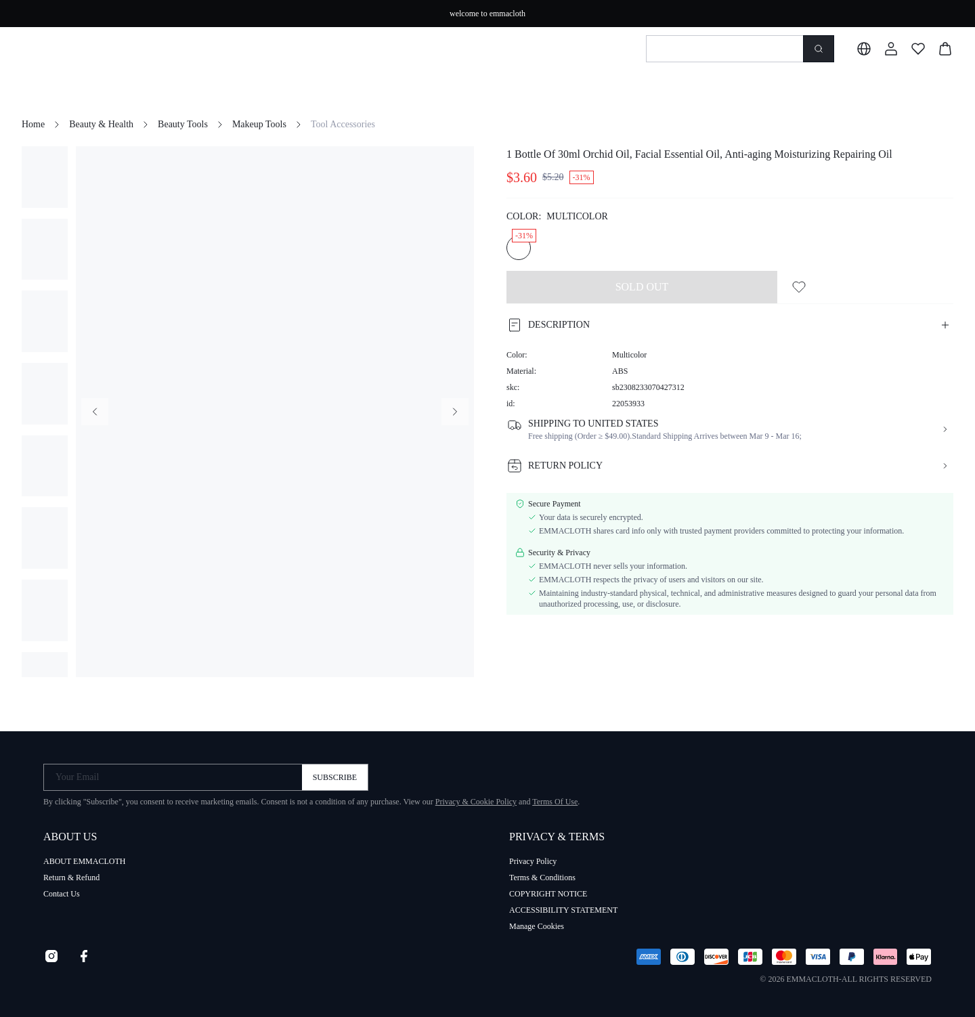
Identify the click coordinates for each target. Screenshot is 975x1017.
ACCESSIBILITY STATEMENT (563, 910)
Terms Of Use (555, 801)
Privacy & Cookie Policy (476, 801)
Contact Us (61, 894)
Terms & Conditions (542, 877)
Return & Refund (71, 877)
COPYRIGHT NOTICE (548, 894)
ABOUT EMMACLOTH (84, 861)
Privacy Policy (533, 861)
